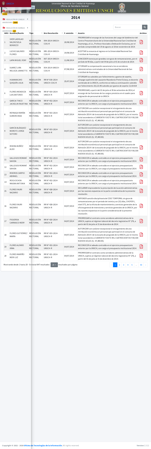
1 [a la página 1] (115, 433)
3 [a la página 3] (123, 433)
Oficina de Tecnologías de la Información (75, 445)
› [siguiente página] (145, 433)
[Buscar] (127, 24)
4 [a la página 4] (127, 433)
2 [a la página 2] (119, 433)
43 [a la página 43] (141, 433)
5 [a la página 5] (132, 433)
